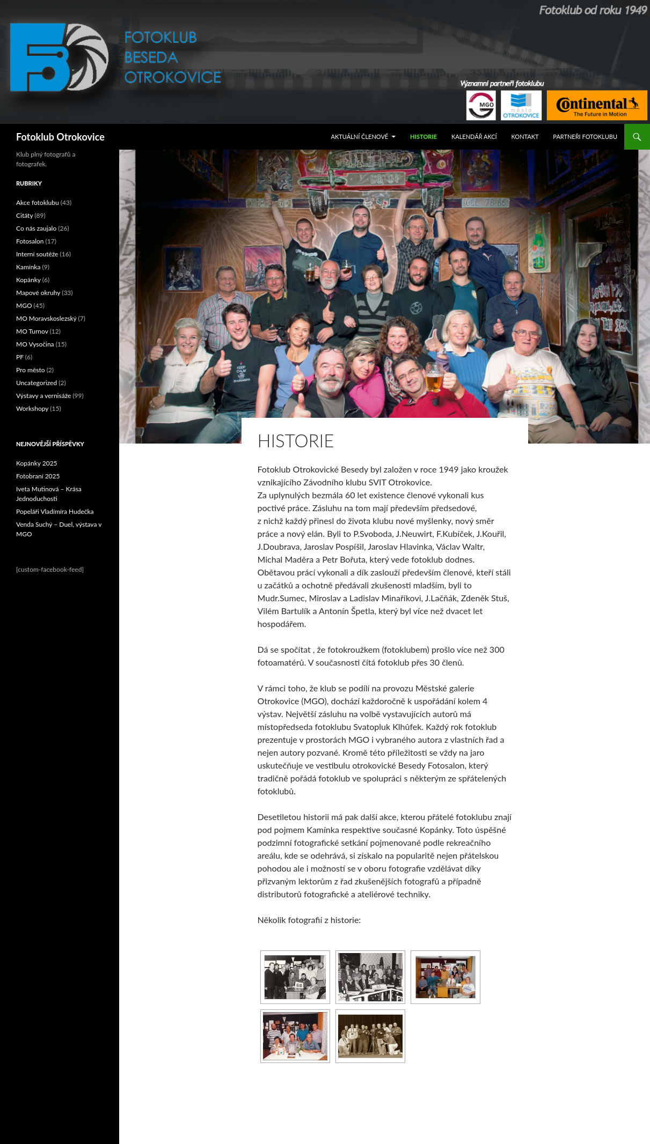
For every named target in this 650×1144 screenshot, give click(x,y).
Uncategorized (36, 383)
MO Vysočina (35, 344)
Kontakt (525, 136)
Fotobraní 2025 (38, 476)
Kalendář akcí (474, 136)
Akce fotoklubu (37, 202)
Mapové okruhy (38, 293)
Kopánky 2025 (36, 463)
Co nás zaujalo (36, 228)
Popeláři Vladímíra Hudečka (55, 511)
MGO (24, 305)
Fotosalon (30, 241)
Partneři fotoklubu (585, 136)
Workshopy (32, 408)
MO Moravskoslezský (46, 318)
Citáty (24, 215)
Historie (423, 136)
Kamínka (28, 267)
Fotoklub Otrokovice (60, 137)
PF (20, 357)
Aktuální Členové (360, 136)
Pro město (30, 370)
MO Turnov (32, 331)
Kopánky (28, 280)
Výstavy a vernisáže (43, 396)
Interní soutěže (37, 254)
